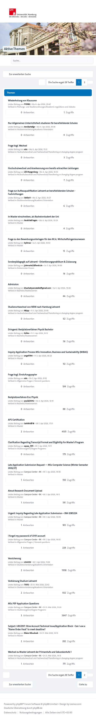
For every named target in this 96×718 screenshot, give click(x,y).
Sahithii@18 (29, 423)
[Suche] (84, 60)
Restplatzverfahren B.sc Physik (23, 397)
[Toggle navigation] (92, 11)
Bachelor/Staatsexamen (27, 290)
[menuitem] (10, 712)
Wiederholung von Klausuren (22, 100)
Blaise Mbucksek (31, 632)
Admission (13, 284)
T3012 (26, 584)
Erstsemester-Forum (25, 267)
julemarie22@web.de (33, 265)
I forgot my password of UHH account (26, 535)
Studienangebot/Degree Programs (31, 448)
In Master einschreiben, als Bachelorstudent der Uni (33, 216)
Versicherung (14, 558)
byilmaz (27, 242)
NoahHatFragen (30, 220)
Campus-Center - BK (32, 471)
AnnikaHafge (29, 126)
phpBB (19, 704)
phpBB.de (37, 708)
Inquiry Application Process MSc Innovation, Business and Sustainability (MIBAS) (48, 352)
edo (25, 149)
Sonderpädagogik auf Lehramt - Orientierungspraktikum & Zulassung (42, 261)
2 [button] (84, 82)
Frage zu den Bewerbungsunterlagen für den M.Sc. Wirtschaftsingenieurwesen (46, 239)
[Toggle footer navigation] (4, 695)
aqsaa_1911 (28, 445)
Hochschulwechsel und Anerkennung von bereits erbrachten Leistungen (43, 168)
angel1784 (28, 355)
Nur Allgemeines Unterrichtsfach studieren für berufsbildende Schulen (43, 123)
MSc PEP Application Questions (23, 603)
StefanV (27, 197)
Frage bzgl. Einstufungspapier (22, 374)
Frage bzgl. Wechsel (17, 145)
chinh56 (27, 562)
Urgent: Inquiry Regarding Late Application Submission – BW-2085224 (42, 513)
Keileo (26, 333)
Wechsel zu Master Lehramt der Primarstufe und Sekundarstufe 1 (39, 652)
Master (20, 222)
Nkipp (26, 310)
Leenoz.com (75, 704)
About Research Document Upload (25, 490)
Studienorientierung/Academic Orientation (35, 129)
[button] (90, 82)
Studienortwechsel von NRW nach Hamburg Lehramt (34, 307)
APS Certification (16, 419)
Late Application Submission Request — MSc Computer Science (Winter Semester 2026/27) (48, 466)
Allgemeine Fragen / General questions (33, 380)
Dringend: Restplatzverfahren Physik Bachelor (30, 329)
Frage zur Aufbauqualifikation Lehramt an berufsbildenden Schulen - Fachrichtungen (41, 192)
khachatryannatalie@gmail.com (37, 287)
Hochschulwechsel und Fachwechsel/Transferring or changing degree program (50, 151)
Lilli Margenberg (31, 171)
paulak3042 (29, 400)
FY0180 (27, 104)
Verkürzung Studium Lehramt (22, 581)
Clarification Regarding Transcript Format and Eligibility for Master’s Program (46, 442)
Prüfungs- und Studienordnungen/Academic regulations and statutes (46, 106)
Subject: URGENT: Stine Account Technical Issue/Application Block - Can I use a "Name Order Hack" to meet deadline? (46, 627)
